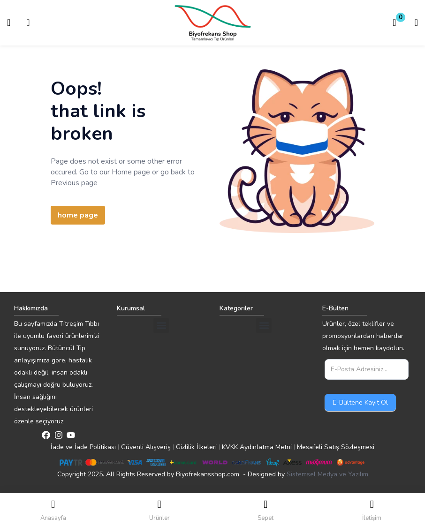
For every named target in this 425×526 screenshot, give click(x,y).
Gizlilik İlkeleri (196, 447)
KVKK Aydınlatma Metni (257, 447)
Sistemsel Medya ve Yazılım (327, 474)
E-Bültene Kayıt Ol (360, 402)
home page (78, 215)
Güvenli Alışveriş (146, 447)
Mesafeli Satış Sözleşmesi (335, 447)
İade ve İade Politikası (83, 447)
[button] (394, 22)
